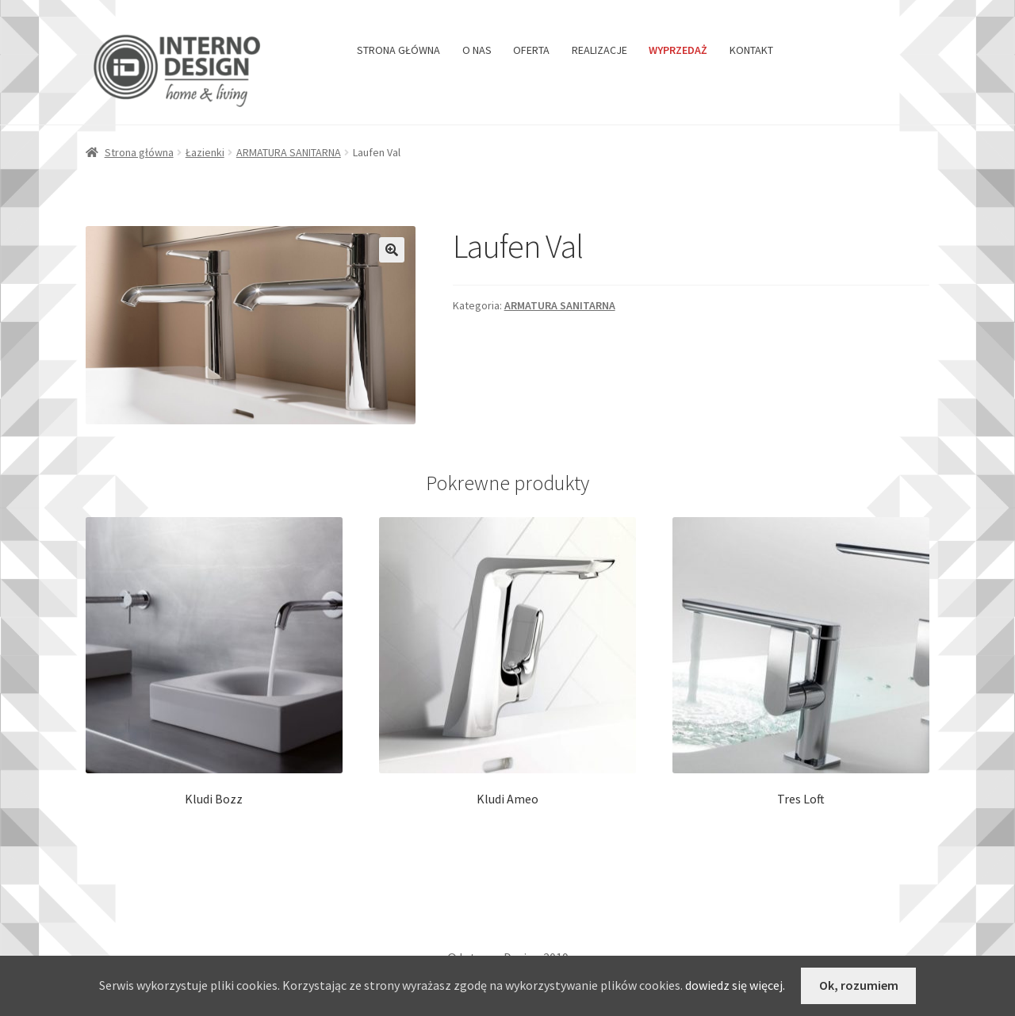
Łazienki (205, 152)
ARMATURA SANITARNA (288, 152)
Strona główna (139, 152)
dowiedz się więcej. (735, 985)
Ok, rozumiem (858, 985)
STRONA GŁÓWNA (398, 50)
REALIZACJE (599, 50)
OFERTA (531, 50)
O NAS (477, 50)
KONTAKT (751, 50)
